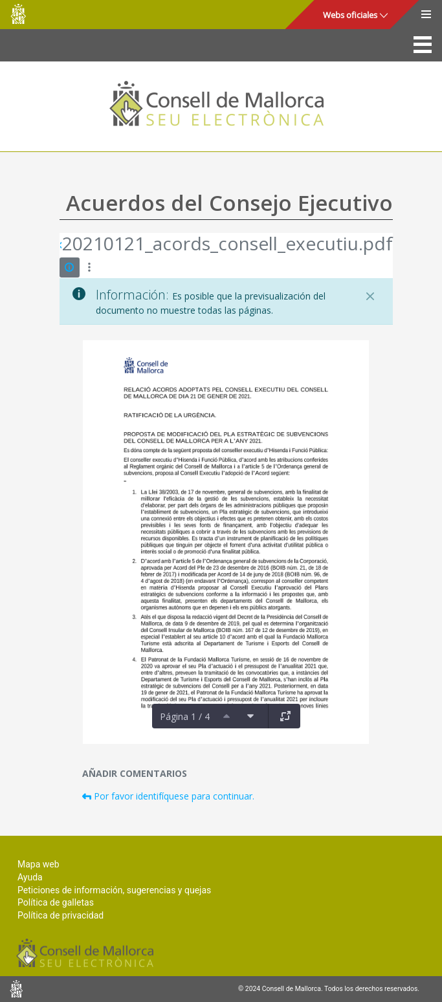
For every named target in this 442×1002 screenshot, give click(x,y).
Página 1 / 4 (185, 716)
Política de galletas (55, 902)
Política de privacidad (60, 915)
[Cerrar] (370, 296)
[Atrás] (61, 245)
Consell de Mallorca (18, 14)
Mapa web (38, 864)
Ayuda (30, 877)
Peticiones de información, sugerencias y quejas (114, 890)
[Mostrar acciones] (90, 267)
